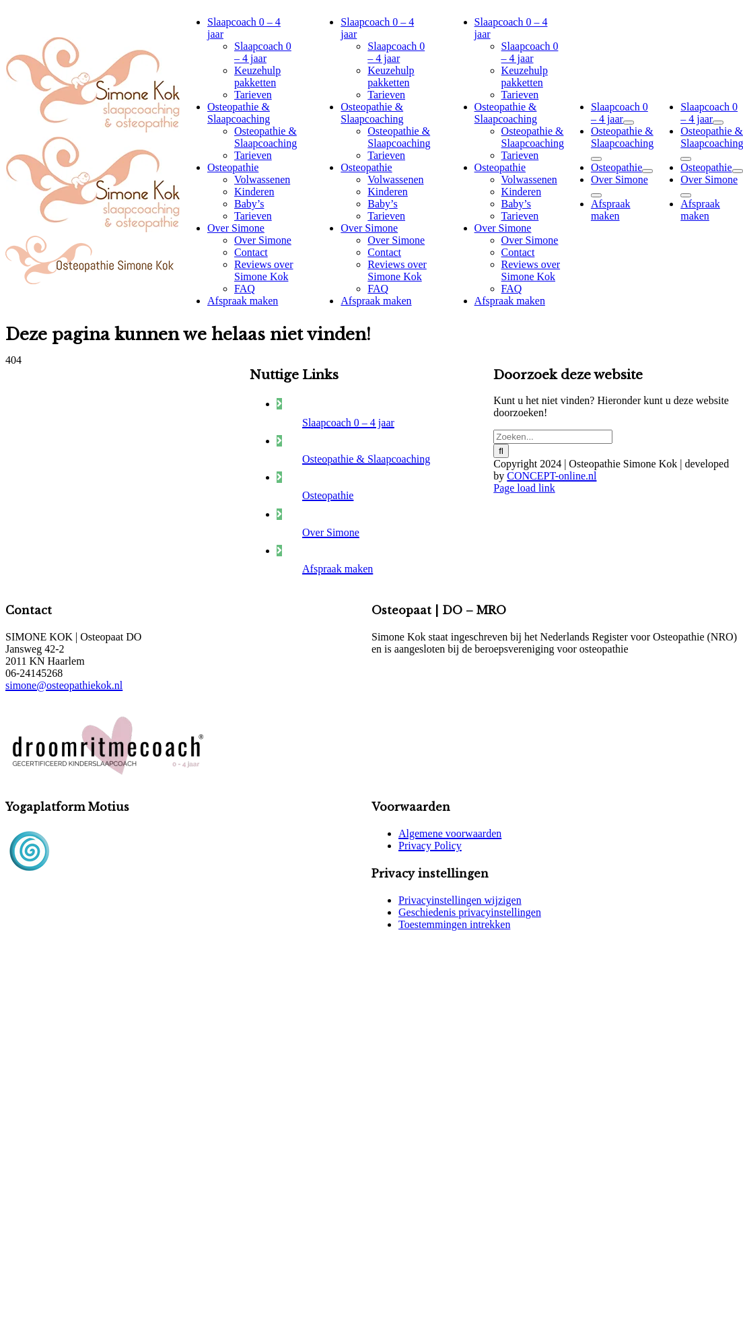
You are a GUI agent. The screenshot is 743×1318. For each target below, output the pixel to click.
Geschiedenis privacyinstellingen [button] (469, 912)
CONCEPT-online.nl (551, 476)
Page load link (524, 488)
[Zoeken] (501, 451)
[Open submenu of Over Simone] (596, 195)
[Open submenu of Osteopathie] (647, 171)
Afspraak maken (337, 568)
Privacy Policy (430, 845)
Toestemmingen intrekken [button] (454, 924)
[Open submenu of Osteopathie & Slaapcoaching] (596, 159)
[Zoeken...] (552, 437)
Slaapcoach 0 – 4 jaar (348, 422)
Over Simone (330, 532)
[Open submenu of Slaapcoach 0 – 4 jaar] (628, 123)
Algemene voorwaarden (449, 833)
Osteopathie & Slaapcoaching (366, 459)
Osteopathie (327, 495)
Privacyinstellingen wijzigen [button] (460, 900)
